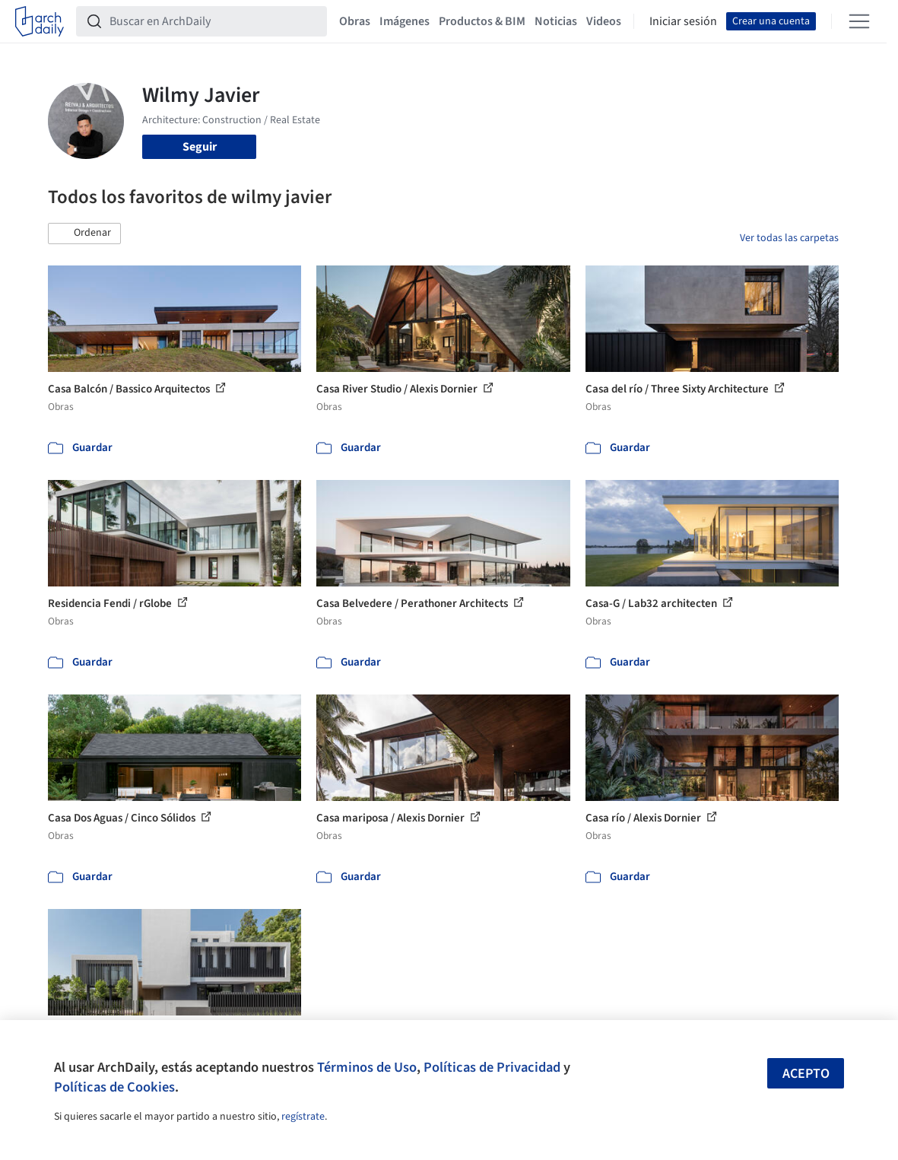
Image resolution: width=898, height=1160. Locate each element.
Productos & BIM (482, 21)
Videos (603, 21)
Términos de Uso (367, 1067)
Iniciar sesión (683, 21)
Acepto (806, 1073)
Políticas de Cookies (114, 1087)
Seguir (199, 146)
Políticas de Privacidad (492, 1067)
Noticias (556, 21)
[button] (84, 233)
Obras (354, 21)
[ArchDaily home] (39, 21)
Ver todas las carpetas (789, 238)
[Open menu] (859, 21)
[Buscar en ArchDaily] (213, 21)
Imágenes (404, 21)
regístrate (303, 1116)
